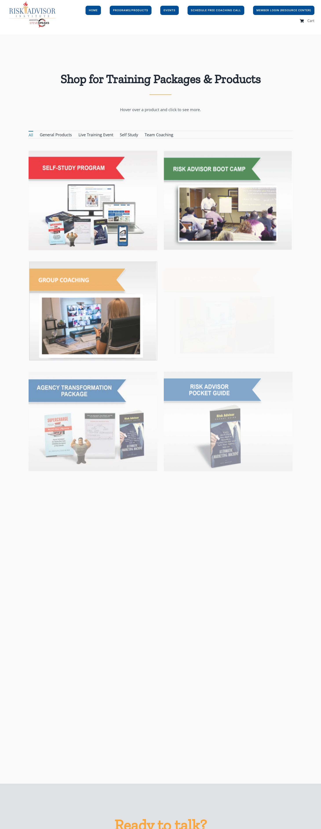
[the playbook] (214, 438)
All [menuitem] (31, 135)
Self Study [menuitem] (129, 134)
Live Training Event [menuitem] (95, 134)
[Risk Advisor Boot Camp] (214, 154)
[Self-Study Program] (93, 154)
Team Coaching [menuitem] (159, 134)
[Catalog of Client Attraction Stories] (93, 438)
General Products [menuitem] (56, 134)
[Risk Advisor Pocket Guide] (241, 332)
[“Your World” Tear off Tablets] (146, 536)
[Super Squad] (188, 254)
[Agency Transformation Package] (119, 332)
